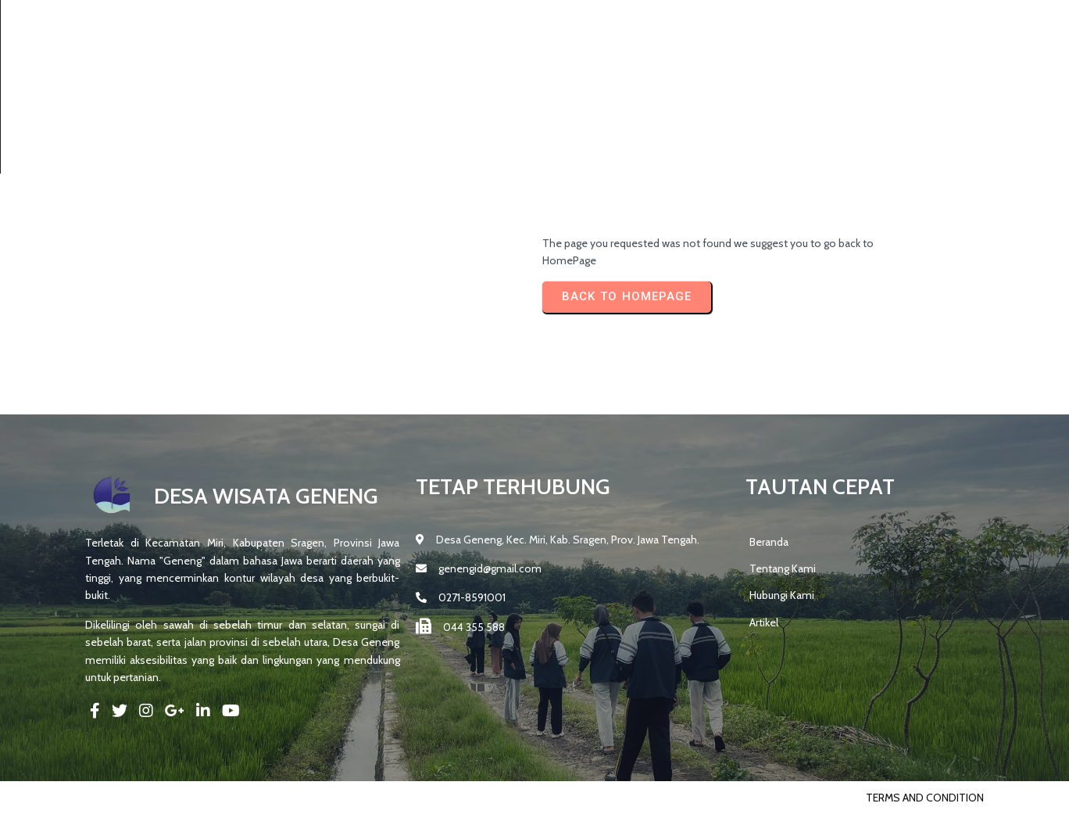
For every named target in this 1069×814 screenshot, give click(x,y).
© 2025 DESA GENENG (139, 798)
